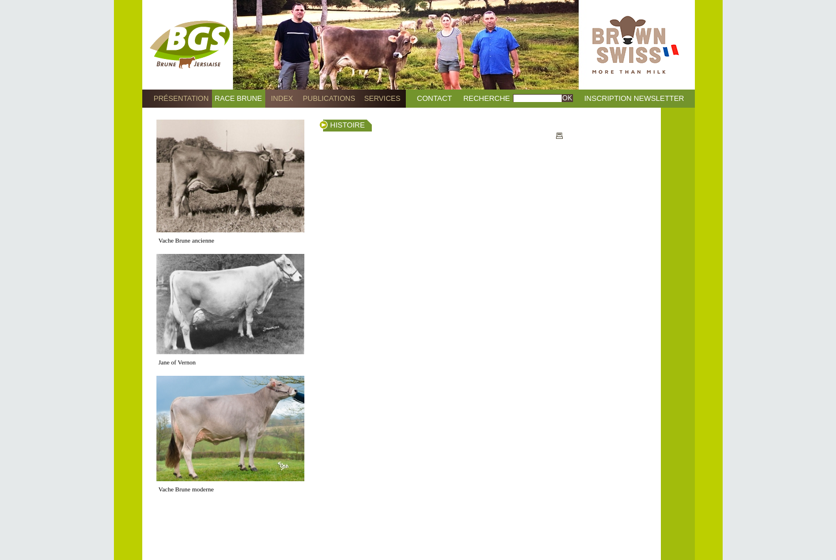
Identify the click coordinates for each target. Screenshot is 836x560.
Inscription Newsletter (634, 98)
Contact (434, 98)
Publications (329, 98)
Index (282, 98)
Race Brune (238, 98)
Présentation (181, 98)
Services (382, 98)
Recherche (486, 98)
